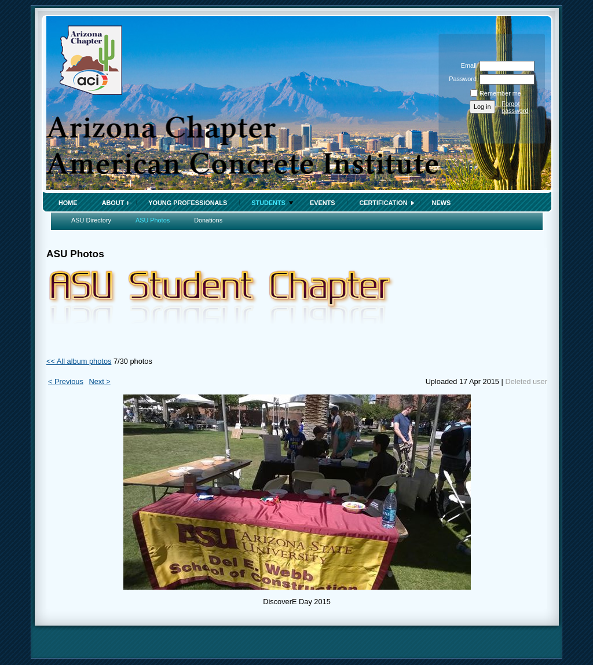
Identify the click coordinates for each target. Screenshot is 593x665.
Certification (383, 202)
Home (68, 202)
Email (467, 65)
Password (461, 78)
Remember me (500, 93)
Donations (208, 220)
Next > (99, 381)
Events (322, 202)
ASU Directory (91, 220)
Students (268, 202)
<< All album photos (78, 361)
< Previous (65, 381)
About (113, 202)
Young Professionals (187, 202)
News (441, 202)
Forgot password (515, 107)
